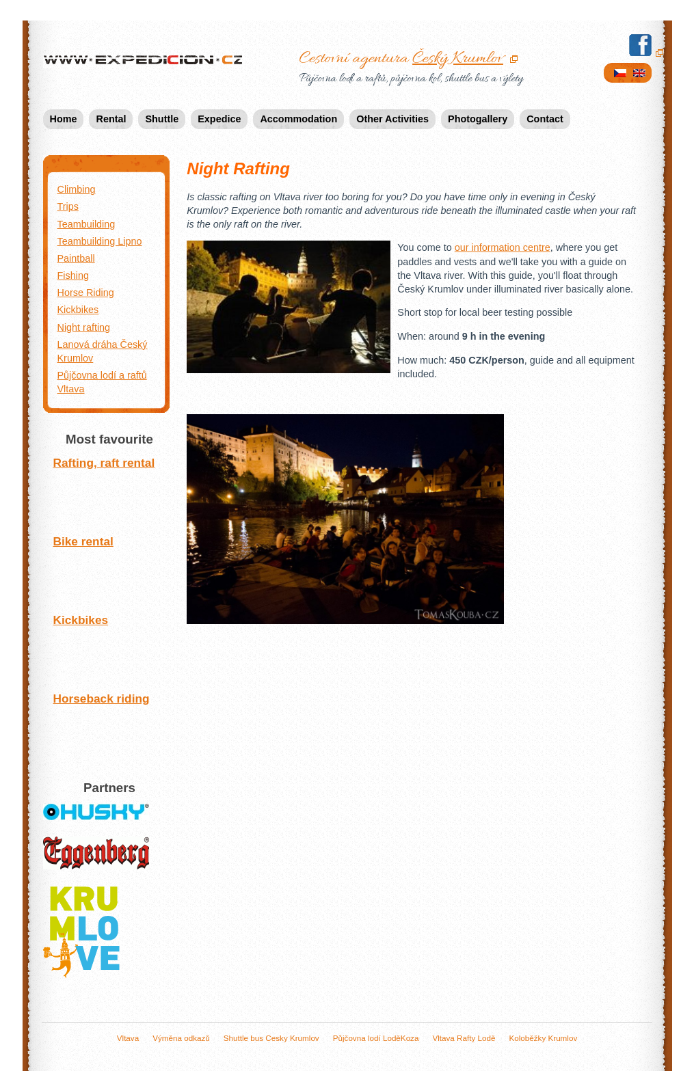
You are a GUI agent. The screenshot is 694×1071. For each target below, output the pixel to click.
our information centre (502, 247)
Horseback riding (106, 726)
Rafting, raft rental (106, 490)
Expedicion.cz (145, 61)
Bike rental (106, 569)
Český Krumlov (457, 58)
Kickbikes (106, 647)
